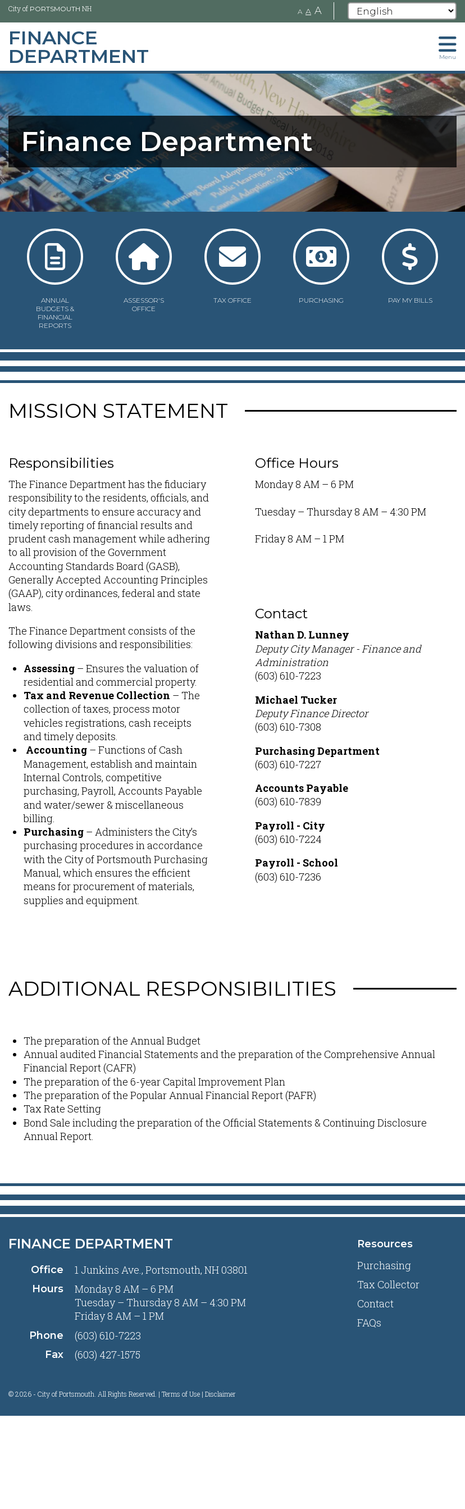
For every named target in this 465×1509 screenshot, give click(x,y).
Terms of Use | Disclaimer (199, 1393)
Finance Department (90, 1244)
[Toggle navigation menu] (448, 47)
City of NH (50, 8)
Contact (375, 1303)
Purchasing (384, 1265)
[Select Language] (402, 11)
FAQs (369, 1322)
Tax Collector (388, 1284)
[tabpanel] (232, 141)
